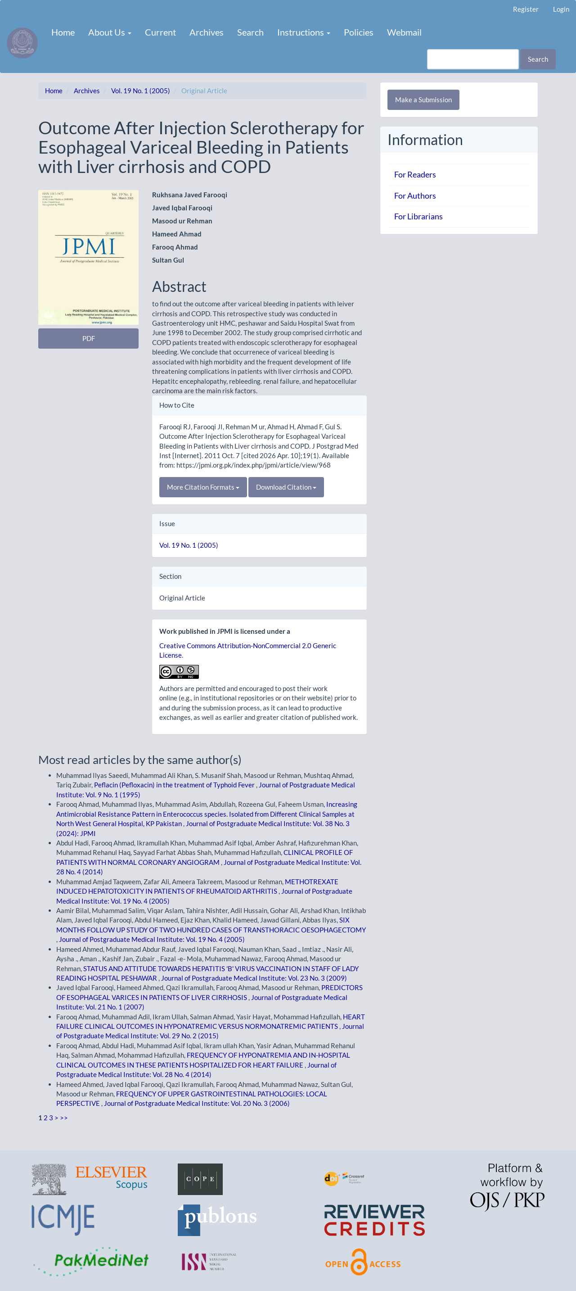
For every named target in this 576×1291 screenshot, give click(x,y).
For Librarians (418, 216)
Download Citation (286, 487)
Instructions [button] (303, 32)
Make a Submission (423, 99)
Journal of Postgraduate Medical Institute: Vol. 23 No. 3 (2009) (254, 978)
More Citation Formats (203, 487)
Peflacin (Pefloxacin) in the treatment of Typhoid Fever (175, 785)
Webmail (404, 32)
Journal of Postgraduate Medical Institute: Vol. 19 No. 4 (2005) (152, 939)
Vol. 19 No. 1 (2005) (140, 90)
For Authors (415, 195)
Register (526, 9)
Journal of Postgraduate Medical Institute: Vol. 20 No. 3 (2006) (197, 1103)
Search (250, 32)
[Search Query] (473, 59)
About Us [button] (109, 32)
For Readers (415, 174)
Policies (359, 32)
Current (160, 32)
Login (561, 9)
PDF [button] (88, 338)
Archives (206, 32)
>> (64, 1118)
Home (63, 32)
